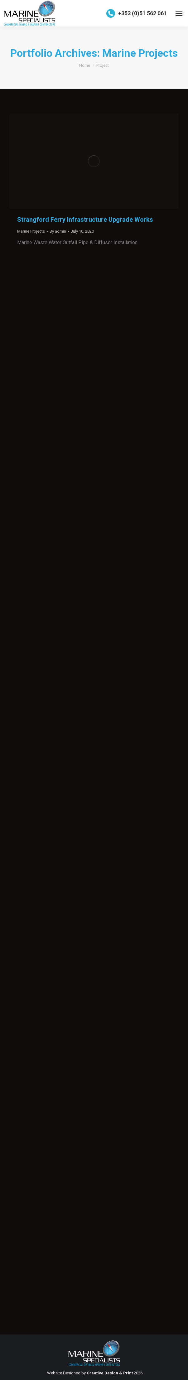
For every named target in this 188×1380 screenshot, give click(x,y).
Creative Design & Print (110, 1373)
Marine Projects (31, 231)
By (58, 231)
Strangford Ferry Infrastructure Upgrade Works (85, 219)
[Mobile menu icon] (179, 13)
